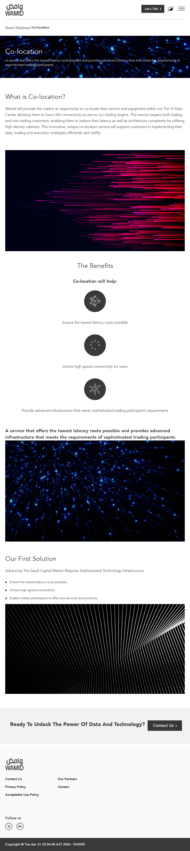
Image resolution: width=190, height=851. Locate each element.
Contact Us (163, 725)
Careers (63, 787)
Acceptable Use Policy (22, 795)
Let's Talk (151, 9)
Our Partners (67, 779)
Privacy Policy (15, 787)
